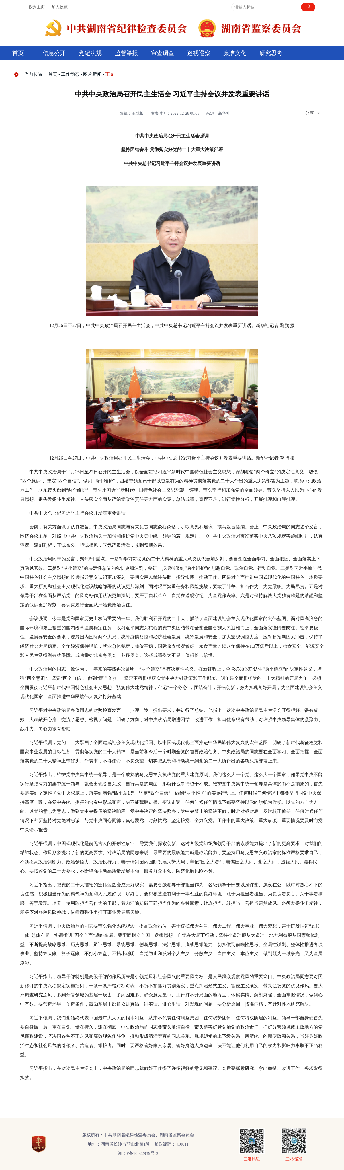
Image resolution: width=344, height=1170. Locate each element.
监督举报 (126, 53)
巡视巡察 (198, 53)
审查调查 (162, 53)
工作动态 (70, 74)
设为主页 (37, 7)
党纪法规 (90, 53)
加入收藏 (60, 7)
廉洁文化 (234, 53)
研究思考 (270, 53)
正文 (109, 74)
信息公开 (54, 53)
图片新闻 (92, 74)
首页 (18, 53)
